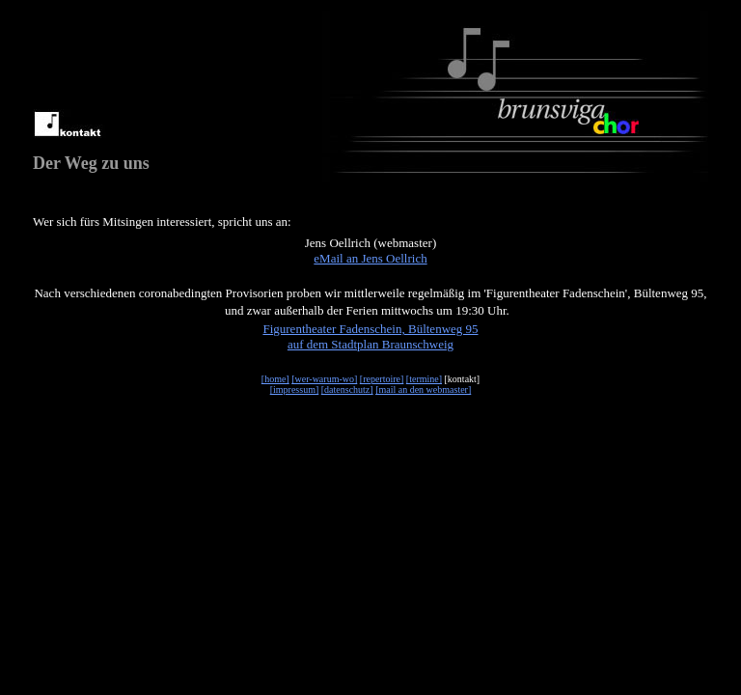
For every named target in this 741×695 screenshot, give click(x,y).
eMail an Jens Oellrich (370, 258)
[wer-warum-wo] (324, 379)
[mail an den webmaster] (423, 389)
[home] (275, 379)
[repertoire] (382, 379)
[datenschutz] (347, 389)
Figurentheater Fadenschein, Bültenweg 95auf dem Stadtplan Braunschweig (370, 336)
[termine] (424, 379)
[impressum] (294, 389)
